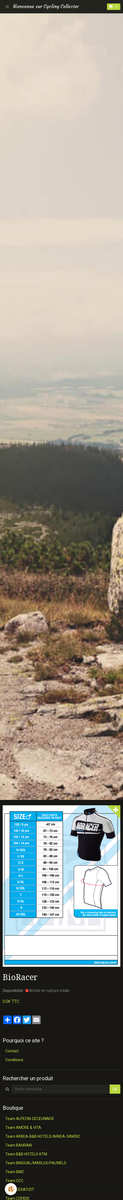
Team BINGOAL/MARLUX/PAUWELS (35, 1163)
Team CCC (14, 1181)
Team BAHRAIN (18, 1145)
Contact (12, 1051)
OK (115, 1089)
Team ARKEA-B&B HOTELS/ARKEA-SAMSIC (42, 1136)
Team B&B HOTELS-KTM (26, 1154)
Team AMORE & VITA (23, 1127)
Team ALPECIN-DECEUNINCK (29, 1118)
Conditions (14, 1060)
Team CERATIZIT (19, 1189)
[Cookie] (11, 1189)
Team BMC (14, 1172)
